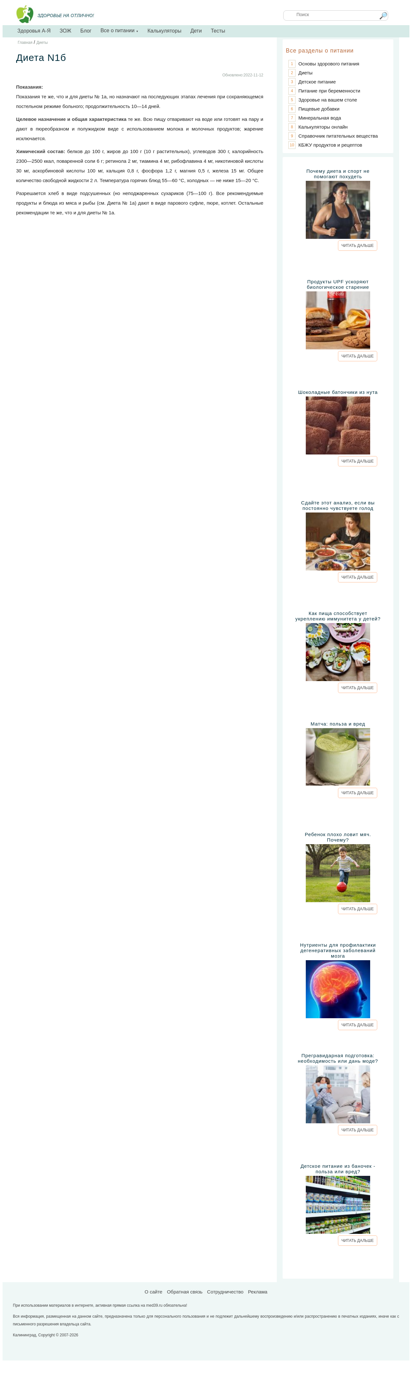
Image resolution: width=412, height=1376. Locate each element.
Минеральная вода (319, 118)
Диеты (305, 72)
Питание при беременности (329, 90)
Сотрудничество (225, 1291)
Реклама (257, 1291)
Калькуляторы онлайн (323, 127)
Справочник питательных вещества (338, 136)
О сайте (153, 1291)
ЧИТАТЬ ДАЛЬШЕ (358, 245)
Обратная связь (185, 1291)
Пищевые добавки (319, 109)
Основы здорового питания (328, 63)
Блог (86, 31)
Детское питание (317, 81)
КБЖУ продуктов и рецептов (330, 145)
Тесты (218, 31)
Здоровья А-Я (34, 31)
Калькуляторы (164, 31)
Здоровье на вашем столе (327, 99)
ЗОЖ (65, 31)
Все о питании (119, 30)
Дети (195, 31)
